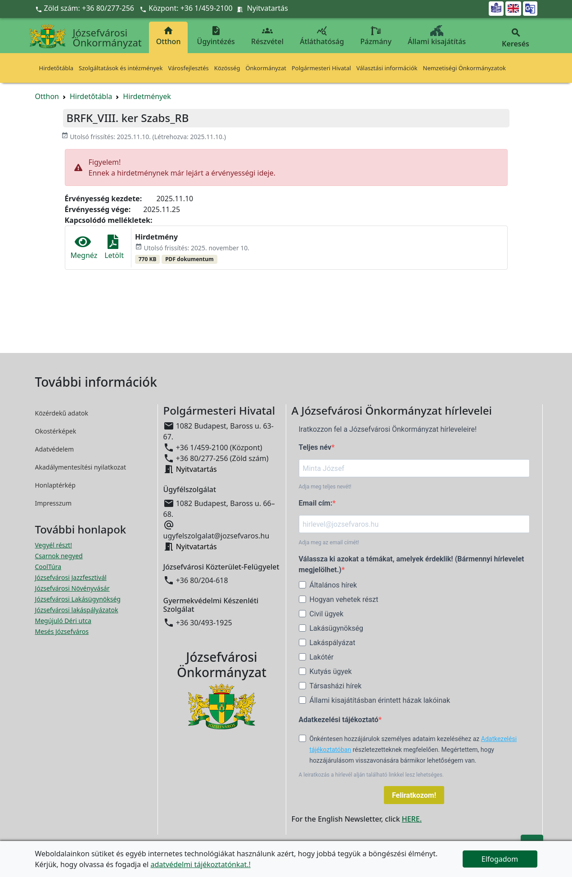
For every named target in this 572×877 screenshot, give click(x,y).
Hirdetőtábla (56, 68)
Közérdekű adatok (62, 413)
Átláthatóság (322, 35)
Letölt (114, 247)
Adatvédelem (54, 449)
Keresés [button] (515, 38)
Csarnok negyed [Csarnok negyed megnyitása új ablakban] (59, 556)
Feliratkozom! (414, 795)
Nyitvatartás (267, 8)
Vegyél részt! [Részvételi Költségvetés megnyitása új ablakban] (53, 545)
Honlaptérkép (55, 485)
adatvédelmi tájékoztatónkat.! (200, 864)
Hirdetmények (147, 96)
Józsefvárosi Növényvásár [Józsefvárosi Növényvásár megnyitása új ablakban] (72, 588)
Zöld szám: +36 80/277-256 (85, 8)
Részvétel (267, 35)
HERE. (412, 819)
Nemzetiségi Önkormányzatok (464, 68)
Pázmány (376, 35)
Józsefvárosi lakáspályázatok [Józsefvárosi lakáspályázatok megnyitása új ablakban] (76, 610)
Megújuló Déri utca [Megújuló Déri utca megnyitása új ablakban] (63, 620)
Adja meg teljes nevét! (325, 487)
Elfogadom (500, 859)
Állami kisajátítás (437, 35)
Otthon (168, 35)
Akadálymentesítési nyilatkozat (80, 467)
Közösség (227, 68)
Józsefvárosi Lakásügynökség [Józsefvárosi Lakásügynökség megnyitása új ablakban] (78, 599)
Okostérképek (56, 431)
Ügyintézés (216, 35)
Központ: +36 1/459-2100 (191, 8)
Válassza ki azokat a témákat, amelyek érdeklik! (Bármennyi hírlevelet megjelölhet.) (411, 564)
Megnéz (84, 247)
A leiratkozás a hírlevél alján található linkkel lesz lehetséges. (371, 775)
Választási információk (387, 68)
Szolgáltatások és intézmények (120, 68)
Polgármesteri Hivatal (321, 68)
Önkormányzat (265, 68)
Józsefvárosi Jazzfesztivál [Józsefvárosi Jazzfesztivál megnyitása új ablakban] (71, 577)
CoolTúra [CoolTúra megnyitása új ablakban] (48, 566)
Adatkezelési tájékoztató (338, 719)
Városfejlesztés (188, 68)
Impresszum (53, 503)
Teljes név (315, 447)
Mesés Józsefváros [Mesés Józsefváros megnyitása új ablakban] (62, 631)
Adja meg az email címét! (329, 542)
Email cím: (316, 503)
